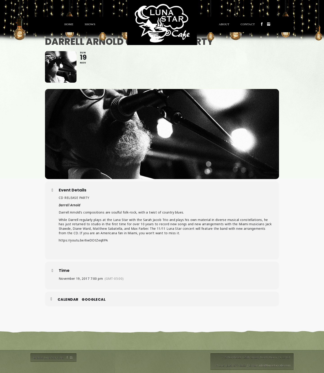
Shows (90, 24)
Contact (248, 24)
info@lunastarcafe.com (274, 365)
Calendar (68, 299)
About (224, 24)
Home (68, 24)
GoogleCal (94, 299)
